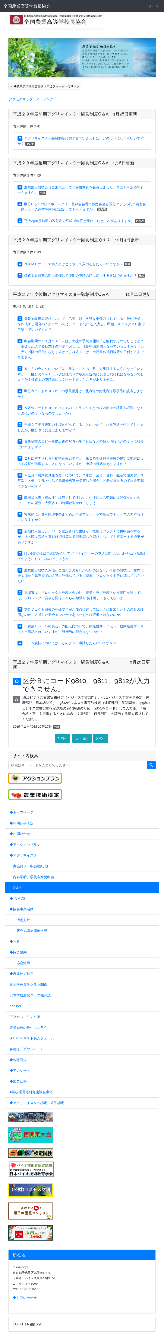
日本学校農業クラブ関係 (28, 985)
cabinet (15, 1006)
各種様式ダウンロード (27, 1049)
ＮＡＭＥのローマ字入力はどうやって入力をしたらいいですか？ (74, 264)
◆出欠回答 (18, 1081)
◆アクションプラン (25, 845)
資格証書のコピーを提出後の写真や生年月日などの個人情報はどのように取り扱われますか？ (81, 444)
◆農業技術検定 (22, 974)
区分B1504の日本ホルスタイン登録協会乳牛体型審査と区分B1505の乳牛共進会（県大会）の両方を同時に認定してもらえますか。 (82, 207)
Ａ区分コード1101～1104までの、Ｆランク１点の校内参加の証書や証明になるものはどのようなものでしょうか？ (81, 410)
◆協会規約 (18, 952)
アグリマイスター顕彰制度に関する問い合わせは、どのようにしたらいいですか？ (81, 141)
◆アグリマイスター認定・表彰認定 (37, 1103)
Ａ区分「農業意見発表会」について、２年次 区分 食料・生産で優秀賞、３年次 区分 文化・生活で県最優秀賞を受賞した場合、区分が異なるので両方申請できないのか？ (81, 480)
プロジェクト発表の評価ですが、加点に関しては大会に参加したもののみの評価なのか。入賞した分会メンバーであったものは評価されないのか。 (81, 612)
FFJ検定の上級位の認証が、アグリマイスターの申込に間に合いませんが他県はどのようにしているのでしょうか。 (82, 556)
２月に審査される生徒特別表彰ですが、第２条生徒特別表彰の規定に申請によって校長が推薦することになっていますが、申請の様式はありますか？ (81, 461)
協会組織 (20, 963)
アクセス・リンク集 (25, 1017)
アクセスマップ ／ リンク (31, 99)
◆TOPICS (17, 898)
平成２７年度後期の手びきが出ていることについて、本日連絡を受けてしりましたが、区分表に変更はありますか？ (81, 427)
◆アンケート (20, 1071)
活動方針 (20, 920)
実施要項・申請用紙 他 (29, 866)
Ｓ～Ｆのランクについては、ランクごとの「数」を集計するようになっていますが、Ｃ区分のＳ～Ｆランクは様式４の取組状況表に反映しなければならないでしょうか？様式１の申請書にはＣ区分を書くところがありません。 (81, 374)
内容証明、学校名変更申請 (32, 877)
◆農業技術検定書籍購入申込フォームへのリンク (44, 86)
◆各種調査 (18, 1060)
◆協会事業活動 (22, 909)
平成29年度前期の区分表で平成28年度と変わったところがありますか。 (81, 221)
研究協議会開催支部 (28, 931)
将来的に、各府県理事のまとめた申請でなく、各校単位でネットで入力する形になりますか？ (81, 517)
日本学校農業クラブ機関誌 (30, 995)
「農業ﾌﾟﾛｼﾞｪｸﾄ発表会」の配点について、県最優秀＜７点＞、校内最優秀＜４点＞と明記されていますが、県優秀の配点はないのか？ (81, 629)
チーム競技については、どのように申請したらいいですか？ (67, 643)
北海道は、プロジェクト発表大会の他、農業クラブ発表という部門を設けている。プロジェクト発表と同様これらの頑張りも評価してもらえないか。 (81, 595)
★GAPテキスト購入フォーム (32, 1038)
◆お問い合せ (20, 834)
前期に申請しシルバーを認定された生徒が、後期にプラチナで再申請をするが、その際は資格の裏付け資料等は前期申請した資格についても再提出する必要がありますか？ (81, 536)
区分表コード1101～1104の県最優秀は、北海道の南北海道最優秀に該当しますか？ (81, 394)
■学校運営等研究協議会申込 (31, 1092)
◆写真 (15, 941)
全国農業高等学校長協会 (26, 6)
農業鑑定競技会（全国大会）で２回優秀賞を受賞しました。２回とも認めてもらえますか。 (81, 190)
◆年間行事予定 (22, 823)
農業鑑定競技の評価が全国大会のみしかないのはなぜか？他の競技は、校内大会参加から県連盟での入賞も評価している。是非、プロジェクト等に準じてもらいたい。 (81, 575)
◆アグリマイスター (25, 855)
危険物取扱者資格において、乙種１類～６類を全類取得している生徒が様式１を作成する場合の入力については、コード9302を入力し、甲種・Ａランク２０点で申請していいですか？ (81, 324)
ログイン (152, 6)
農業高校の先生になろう (28, 1028)
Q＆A (15, 888)
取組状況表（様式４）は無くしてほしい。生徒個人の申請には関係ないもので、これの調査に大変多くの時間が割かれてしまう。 (79, 500)
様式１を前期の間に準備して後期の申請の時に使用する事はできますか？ (81, 276)
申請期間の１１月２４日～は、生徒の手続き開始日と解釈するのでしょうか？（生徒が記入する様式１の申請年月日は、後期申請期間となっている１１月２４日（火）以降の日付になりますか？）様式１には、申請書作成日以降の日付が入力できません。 (81, 349)
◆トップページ (22, 812)
